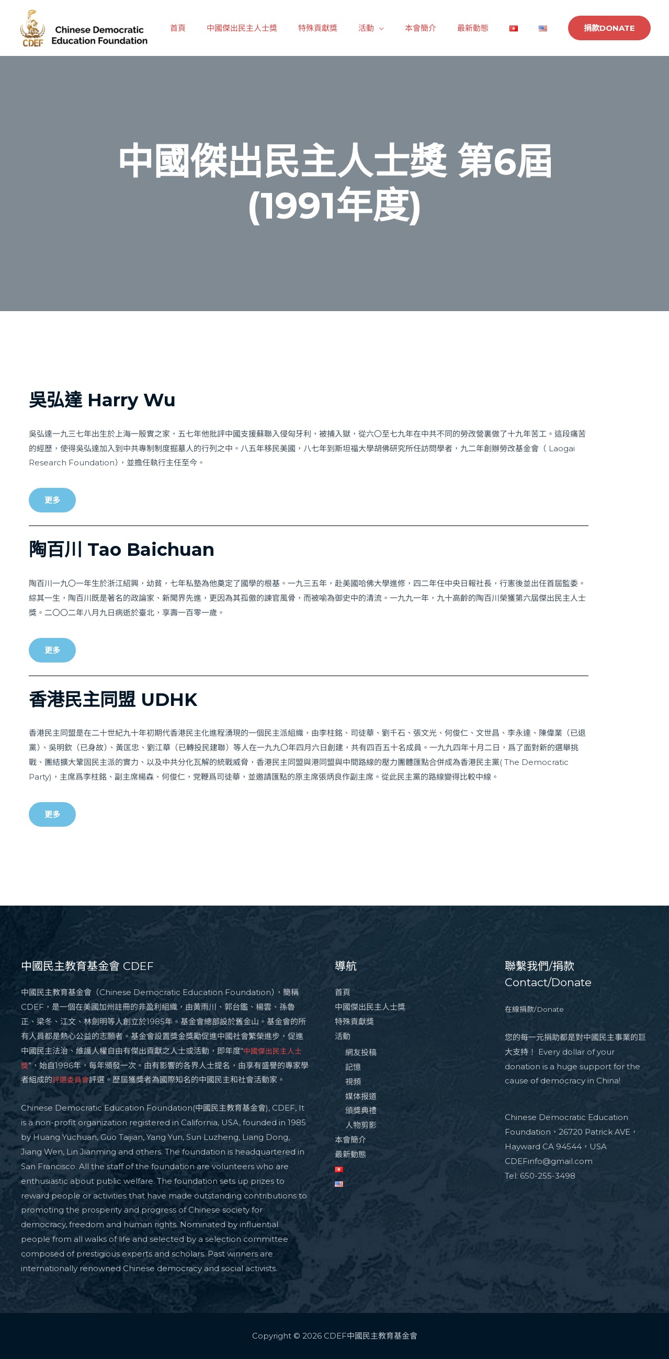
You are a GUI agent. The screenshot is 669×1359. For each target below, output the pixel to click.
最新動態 (486, 28)
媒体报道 (361, 1096)
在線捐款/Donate (537, 1009)
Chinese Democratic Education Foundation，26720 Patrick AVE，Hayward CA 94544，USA (571, 1131)
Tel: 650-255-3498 (540, 1176)
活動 (390, 28)
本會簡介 (439, 28)
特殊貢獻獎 (346, 28)
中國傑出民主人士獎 (276, 28)
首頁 (217, 28)
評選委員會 (79, 1079)
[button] (52, 500)
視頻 (353, 1082)
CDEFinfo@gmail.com (549, 1161)
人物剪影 (361, 1125)
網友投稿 (361, 1052)
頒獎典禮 (361, 1111)
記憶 (353, 1067)
